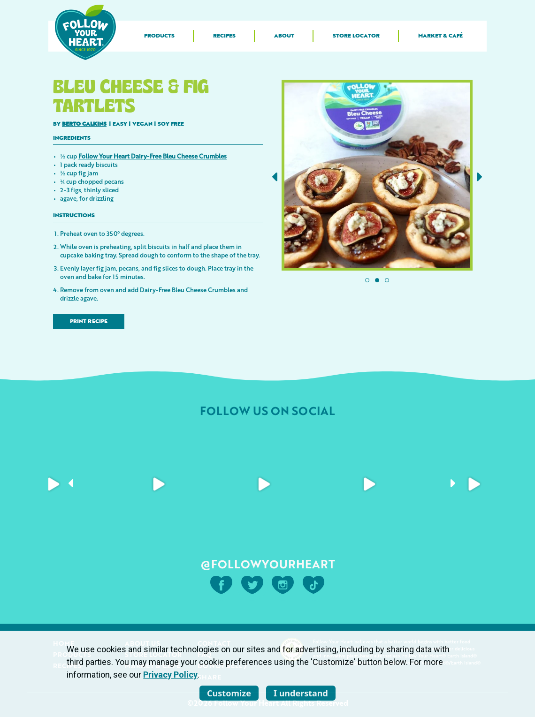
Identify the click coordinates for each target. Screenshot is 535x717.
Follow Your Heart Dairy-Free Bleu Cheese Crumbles (152, 156)
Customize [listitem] (229, 693)
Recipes (224, 36)
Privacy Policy (170, 674)
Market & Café (440, 36)
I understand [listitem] (301, 693)
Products (159, 36)
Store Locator (356, 36)
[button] (274, 177)
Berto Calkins (84, 124)
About (284, 36)
